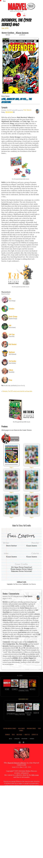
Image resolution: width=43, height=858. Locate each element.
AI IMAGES (7, 739)
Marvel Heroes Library (16, 768)
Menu (4, 1)
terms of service (24, 743)
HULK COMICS (21, 733)
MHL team (35, 780)
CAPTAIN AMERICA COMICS (9, 733)
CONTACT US (35, 739)
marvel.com (32, 743)
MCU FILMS (19, 739)
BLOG (13, 739)
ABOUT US (27, 739)
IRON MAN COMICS (31, 733)
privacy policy (17, 743)
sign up (10, 743)
